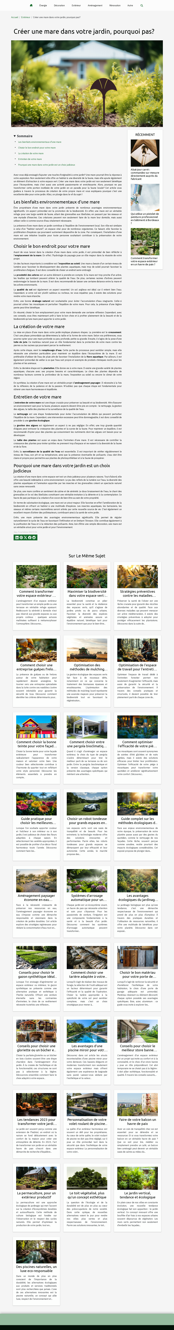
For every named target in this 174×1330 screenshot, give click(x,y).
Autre (130, 5)
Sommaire (24, 136)
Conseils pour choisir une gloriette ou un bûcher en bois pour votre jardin (36, 1050)
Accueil (14, 17)
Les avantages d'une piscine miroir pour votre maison (87, 1050)
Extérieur (76, 5)
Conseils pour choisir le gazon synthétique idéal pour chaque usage (36, 977)
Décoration (59, 5)
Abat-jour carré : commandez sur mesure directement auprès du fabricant (145, 174)
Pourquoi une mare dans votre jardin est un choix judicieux (46, 164)
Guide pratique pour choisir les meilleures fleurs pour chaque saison (36, 823)
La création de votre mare (31, 153)
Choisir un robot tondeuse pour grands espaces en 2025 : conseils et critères (87, 823)
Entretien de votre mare (30, 159)
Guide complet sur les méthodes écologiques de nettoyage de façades (137, 823)
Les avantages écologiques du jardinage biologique (138, 900)
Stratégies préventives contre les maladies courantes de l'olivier (137, 595)
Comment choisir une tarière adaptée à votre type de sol (87, 977)
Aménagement (95, 5)
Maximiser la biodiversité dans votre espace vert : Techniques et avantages (87, 595)
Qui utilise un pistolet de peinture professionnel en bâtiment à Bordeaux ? (145, 218)
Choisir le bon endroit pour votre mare (37, 147)
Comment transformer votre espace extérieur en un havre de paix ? (144, 261)
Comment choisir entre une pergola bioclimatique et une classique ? (87, 746)
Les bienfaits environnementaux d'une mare (39, 142)
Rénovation (114, 5)
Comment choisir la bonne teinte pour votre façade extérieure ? (36, 746)
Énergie (43, 5)
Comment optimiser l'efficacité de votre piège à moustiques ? (137, 746)
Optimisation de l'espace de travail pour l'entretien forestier (137, 669)
